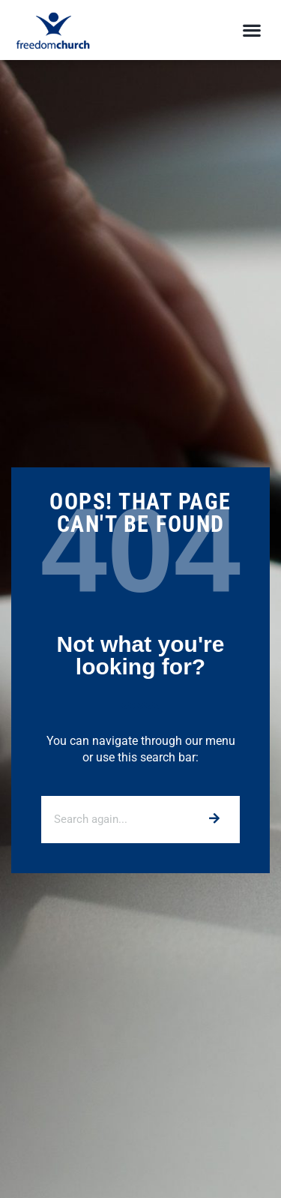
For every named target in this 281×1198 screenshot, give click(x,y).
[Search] (213, 819)
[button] (251, 30)
